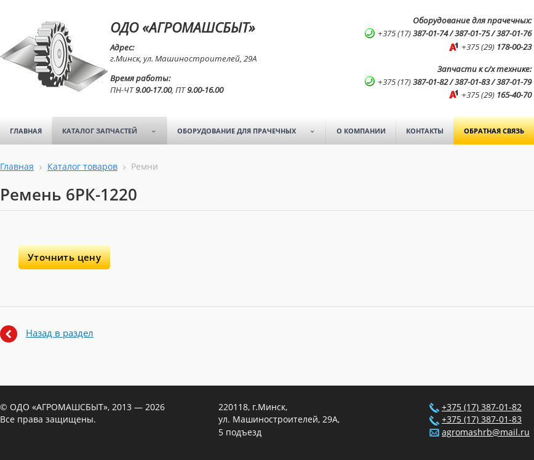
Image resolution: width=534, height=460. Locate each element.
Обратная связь (494, 130)
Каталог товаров (82, 166)
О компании (361, 130)
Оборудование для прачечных (250, 131)
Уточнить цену (64, 257)
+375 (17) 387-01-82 (482, 407)
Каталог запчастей (113, 131)
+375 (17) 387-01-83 (482, 419)
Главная (26, 130)
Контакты (425, 130)
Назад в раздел (60, 333)
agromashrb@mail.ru (486, 432)
